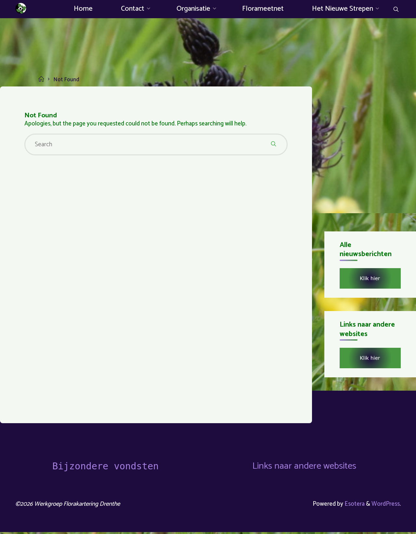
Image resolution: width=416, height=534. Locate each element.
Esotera (353, 505)
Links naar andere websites (304, 467)
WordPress (385, 505)
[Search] (395, 10)
